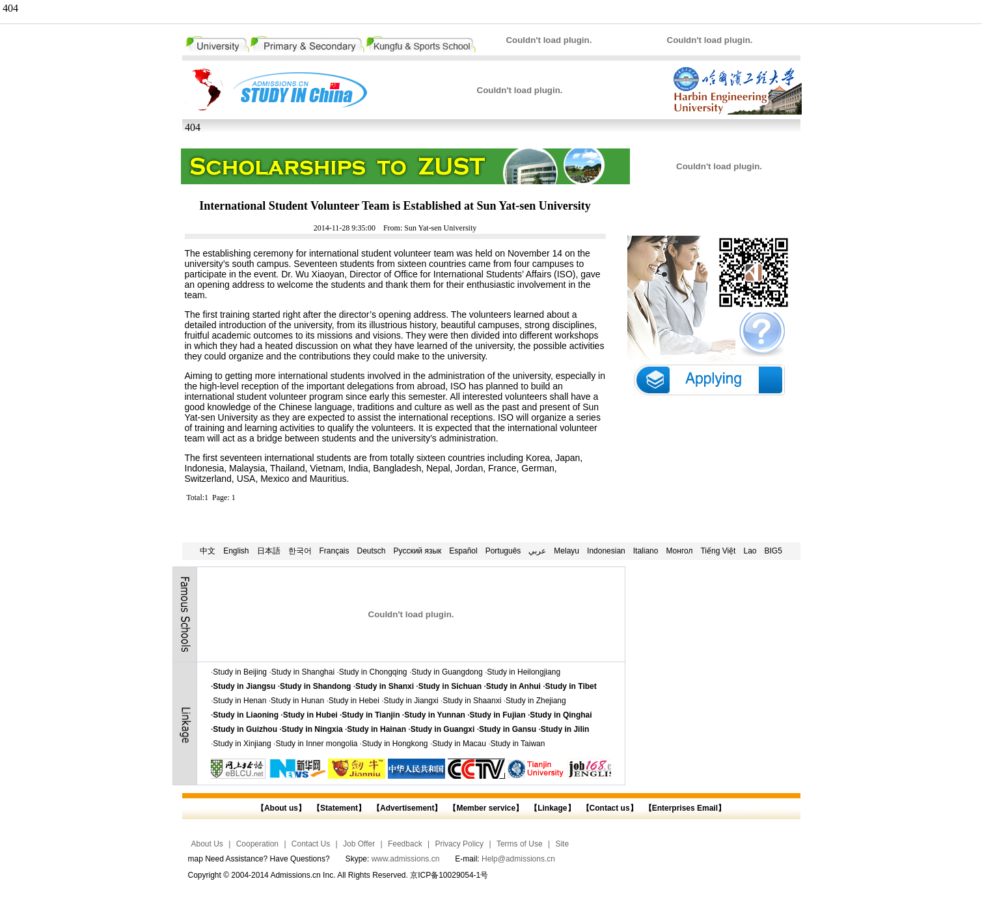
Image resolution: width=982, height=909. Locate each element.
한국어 (300, 550)
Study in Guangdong (446, 672)
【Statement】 (339, 808)
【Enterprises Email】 (685, 808)
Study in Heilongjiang (523, 672)
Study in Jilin (565, 729)
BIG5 (773, 550)
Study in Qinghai (561, 715)
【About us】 (281, 808)
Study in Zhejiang (536, 700)
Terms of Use (520, 843)
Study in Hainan (376, 729)
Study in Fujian (498, 715)
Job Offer (359, 843)
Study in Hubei (310, 715)
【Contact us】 (608, 808)
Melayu (566, 550)
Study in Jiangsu (244, 686)
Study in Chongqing (373, 672)
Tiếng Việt (717, 550)
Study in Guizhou (245, 729)
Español (463, 550)
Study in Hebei (354, 700)
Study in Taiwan (518, 743)
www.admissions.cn (406, 858)
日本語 (268, 550)
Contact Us (311, 843)
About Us (207, 843)
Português (503, 550)
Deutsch (371, 550)
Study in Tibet (571, 686)
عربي (537, 550)
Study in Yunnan (434, 715)
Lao (749, 550)
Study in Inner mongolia (316, 743)
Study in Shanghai (302, 672)
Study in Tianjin (371, 715)
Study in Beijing (240, 672)
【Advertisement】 (407, 808)
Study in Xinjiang (242, 743)
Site (562, 843)
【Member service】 (485, 808)
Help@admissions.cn (518, 858)
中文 (207, 550)
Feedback (405, 843)
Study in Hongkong (395, 743)
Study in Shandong (315, 686)
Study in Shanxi (384, 686)
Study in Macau (459, 743)
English (236, 550)
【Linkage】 (552, 808)
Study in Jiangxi (411, 700)
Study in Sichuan (450, 686)
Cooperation (257, 843)
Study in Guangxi (443, 729)
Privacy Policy (459, 843)
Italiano (646, 550)
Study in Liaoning (246, 715)
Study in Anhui (513, 686)
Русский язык (418, 550)
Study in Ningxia (312, 729)
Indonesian (606, 550)
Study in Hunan (297, 700)
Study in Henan (239, 700)
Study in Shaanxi (472, 700)
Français (334, 550)
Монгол (679, 550)
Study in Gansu (507, 729)
